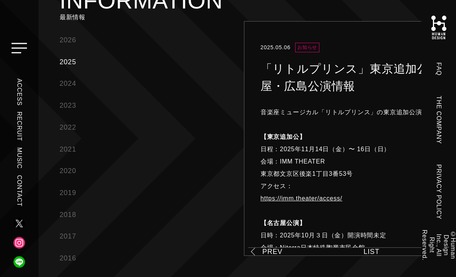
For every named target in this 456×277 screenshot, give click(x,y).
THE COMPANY (439, 120)
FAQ (439, 68)
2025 (68, 62)
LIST (371, 251)
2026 (68, 40)
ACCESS (19, 92)
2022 (68, 127)
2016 (68, 258)
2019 (68, 193)
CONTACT (19, 191)
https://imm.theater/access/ (301, 198)
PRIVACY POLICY (439, 191)
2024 (68, 83)
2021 (68, 149)
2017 (68, 236)
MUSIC (19, 158)
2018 (68, 215)
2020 (68, 171)
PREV (272, 251)
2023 (68, 105)
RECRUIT (19, 126)
